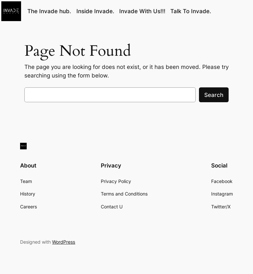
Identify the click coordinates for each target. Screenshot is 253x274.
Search (213, 95)
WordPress (63, 242)
